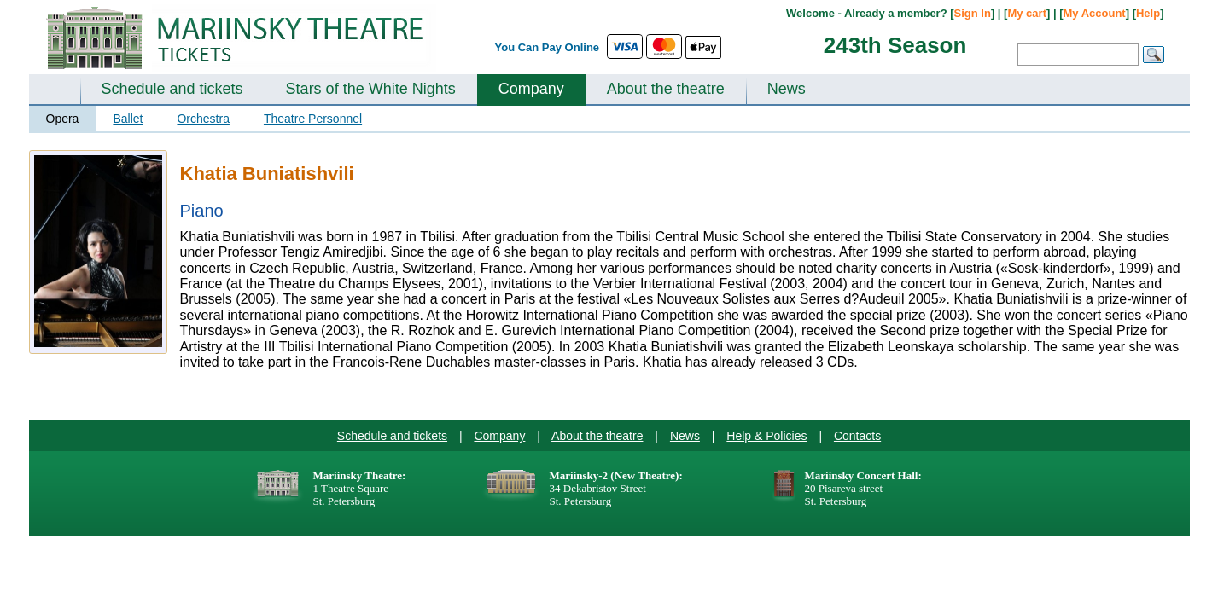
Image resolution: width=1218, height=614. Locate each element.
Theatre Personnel (313, 118)
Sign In (972, 13)
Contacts (857, 436)
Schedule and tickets (172, 88)
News (786, 88)
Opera (62, 118)
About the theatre (666, 88)
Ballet (128, 118)
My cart (1026, 13)
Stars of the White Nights (371, 88)
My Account (1095, 13)
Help (1148, 13)
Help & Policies (766, 436)
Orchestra (203, 118)
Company (531, 88)
